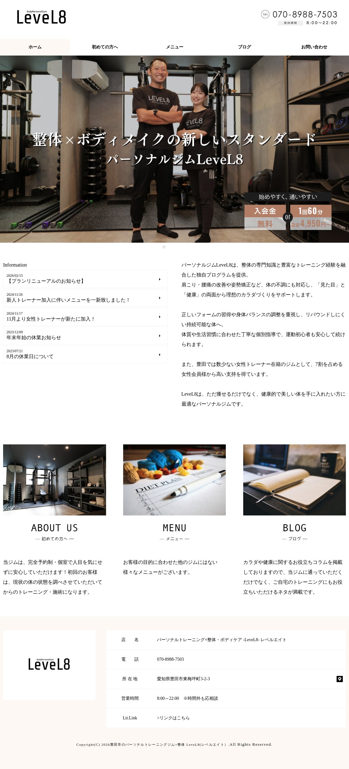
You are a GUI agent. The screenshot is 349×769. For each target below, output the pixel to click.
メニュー (174, 47)
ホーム (35, 47)
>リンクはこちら (173, 718)
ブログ (244, 47)
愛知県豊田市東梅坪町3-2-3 (183, 679)
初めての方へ (105, 47)
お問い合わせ (314, 47)
